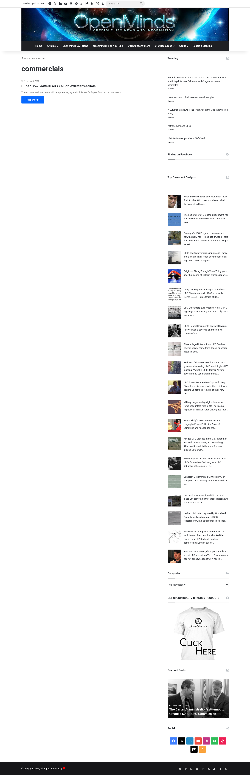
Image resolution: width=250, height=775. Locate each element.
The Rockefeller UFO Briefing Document (204, 215)
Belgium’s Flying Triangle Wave (199, 271)
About (182, 45)
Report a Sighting (202, 45)
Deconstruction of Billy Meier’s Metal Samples (191, 97)
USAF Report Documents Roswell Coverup (205, 326)
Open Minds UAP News (75, 45)
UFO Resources (163, 45)
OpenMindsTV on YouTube (108, 45)
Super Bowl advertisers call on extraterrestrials (58, 86)
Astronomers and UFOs (179, 126)
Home (38, 45)
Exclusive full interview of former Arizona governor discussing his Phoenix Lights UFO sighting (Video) (206, 366)
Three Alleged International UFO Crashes (204, 344)
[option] (198, 698)
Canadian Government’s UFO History (202, 476)
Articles (51, 45)
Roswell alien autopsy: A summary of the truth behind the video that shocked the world (204, 535)
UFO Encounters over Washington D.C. (203, 307)
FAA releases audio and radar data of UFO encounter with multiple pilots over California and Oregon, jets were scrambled (197, 81)
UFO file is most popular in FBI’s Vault (187, 138)
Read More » (33, 99)
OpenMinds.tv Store (139, 45)
